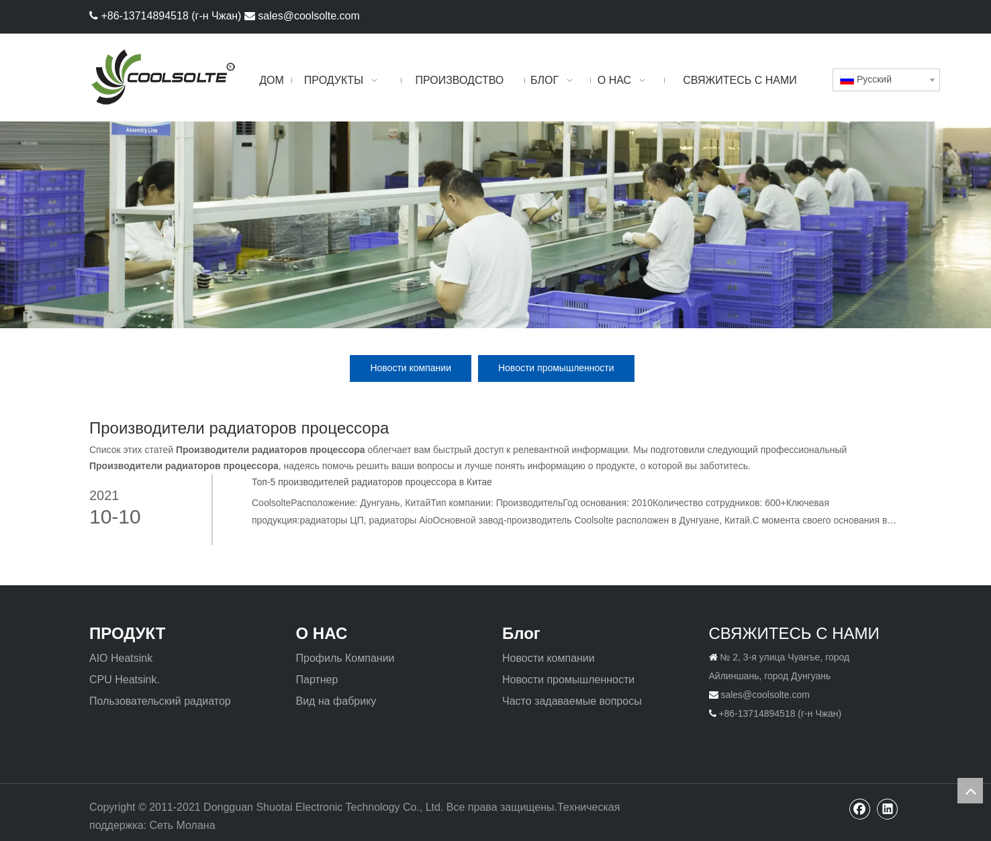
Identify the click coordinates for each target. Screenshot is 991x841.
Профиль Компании (345, 658)
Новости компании (410, 367)
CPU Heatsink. (124, 679)
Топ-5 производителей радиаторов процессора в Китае (372, 482)
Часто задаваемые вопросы (572, 701)
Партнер (317, 679)
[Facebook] (867, 15)
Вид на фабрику (336, 701)
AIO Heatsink (120, 658)
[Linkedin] (890, 15)
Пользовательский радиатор (160, 701)
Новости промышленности (556, 367)
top (970, 790)
